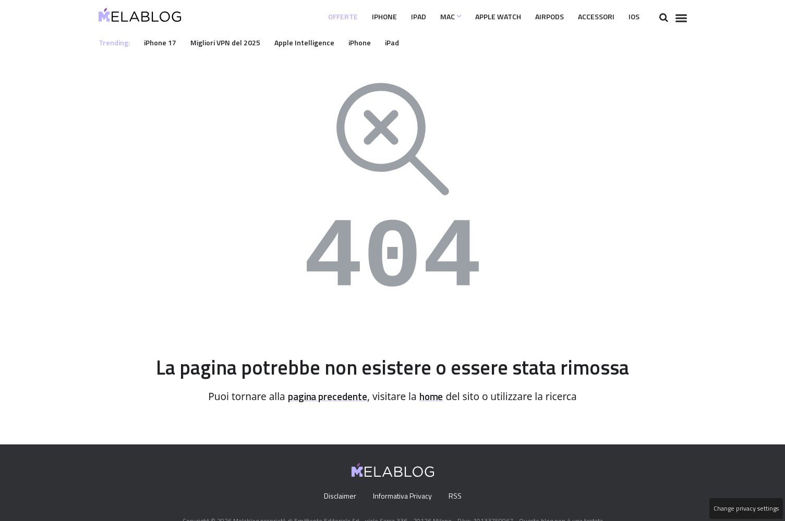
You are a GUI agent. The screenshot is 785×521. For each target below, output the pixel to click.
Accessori (590, 17)
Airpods (537, 17)
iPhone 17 (163, 42)
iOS (632, 17)
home (435, 396)
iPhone (356, 17)
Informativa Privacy (402, 496)
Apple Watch (480, 17)
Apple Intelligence (315, 42)
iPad (392, 17)
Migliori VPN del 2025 (232, 42)
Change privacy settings (745, 508)
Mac (427, 17)
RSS (457, 496)
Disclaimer (337, 496)
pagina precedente (326, 396)
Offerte (310, 17)
